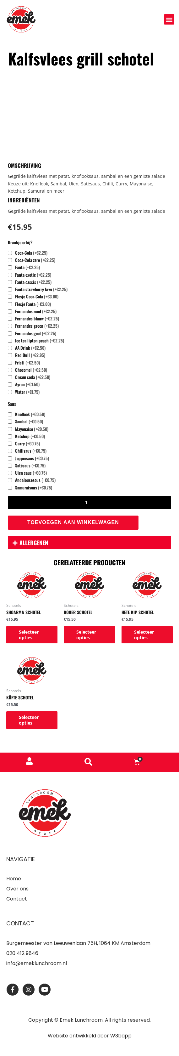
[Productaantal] (89, 502)
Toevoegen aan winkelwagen (73, 522)
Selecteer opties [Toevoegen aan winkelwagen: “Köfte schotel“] (29, 720)
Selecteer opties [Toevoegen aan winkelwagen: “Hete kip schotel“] (144, 635)
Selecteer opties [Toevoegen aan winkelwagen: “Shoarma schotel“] (29, 635)
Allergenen (33, 543)
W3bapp (121, 1035)
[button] (169, 19)
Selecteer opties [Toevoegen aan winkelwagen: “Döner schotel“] (86, 635)
